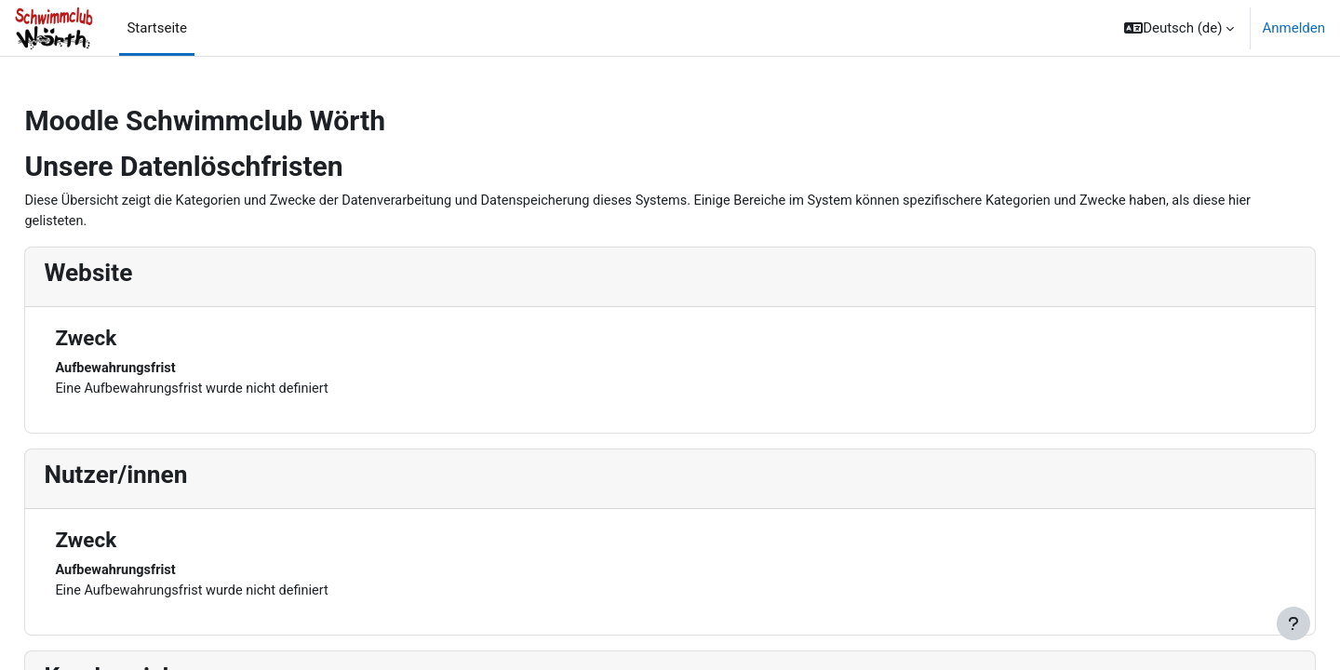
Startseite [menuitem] (157, 28)
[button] (1179, 28)
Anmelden (1293, 28)
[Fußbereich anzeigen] (1293, 623)
